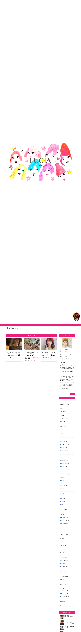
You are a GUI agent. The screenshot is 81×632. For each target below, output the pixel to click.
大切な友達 (62, 548)
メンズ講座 (63, 563)
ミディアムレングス (64, 444)
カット (61, 433)
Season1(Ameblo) (68, 328)
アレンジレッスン (64, 593)
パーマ (61, 493)
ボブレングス (63, 441)
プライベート (62, 509)
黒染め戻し (63, 480)
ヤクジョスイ (62, 545)
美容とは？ (62, 571)
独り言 (61, 552)
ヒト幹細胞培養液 (64, 576)
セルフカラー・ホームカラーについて (67, 604)
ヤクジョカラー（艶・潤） (65, 474)
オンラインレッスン (64, 596)
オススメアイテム (64, 560)
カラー (61, 458)
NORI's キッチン (63, 590)
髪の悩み (61, 601)
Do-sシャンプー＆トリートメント (65, 401)
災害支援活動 (63, 566)
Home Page (59, 328)
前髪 (61, 453)
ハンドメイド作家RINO (65, 511)
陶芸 (61, 526)
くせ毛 (61, 415)
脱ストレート (62, 584)
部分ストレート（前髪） (65, 488)
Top (39, 328)
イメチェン (62, 426)
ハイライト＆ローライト (65, 469)
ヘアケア (61, 531)
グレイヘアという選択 (64, 463)
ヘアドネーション (63, 534)
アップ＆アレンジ (63, 418)
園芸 (61, 514)
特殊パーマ (63, 504)
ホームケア (62, 538)
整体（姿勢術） (63, 517)
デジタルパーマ (63, 501)
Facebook (52, 328)
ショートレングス (64, 438)
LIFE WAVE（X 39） (63, 404)
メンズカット (63, 447)
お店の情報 (62, 411)
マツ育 (61, 541)
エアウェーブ (63, 495)
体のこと (62, 579)
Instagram (45, 328)
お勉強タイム (62, 408)
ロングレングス (63, 450)
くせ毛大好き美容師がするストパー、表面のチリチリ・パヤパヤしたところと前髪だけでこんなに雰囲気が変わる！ (31, 355)
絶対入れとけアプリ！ (64, 520)
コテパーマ (63, 498)
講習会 (61, 588)
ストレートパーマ (63, 485)
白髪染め (62, 477)
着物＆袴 (62, 421)
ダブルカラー (63, 466)
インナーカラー (63, 460)
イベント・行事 (63, 557)
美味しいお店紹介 (64, 523)
